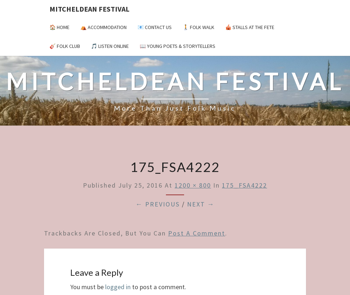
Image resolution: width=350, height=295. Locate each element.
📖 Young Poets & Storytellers (177, 46)
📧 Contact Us (155, 27)
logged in (118, 287)
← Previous (158, 204)
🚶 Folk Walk (198, 27)
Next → (201, 204)
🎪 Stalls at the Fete (249, 27)
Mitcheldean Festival (89, 8)
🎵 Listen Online (110, 46)
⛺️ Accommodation (103, 27)
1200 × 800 (193, 185)
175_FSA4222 (244, 185)
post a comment (196, 233)
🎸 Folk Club (64, 46)
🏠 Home (59, 27)
